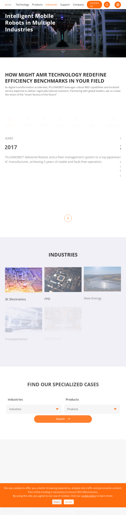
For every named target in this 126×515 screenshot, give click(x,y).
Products (37, 4)
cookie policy (88, 496)
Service (33, 468)
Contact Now (22, 44)
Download (35, 463)
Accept (68, 501)
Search (63, 417)
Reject (57, 501)
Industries (51, 4)
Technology (22, 4)
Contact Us (94, 4)
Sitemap (81, 510)
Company (78, 4)
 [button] (67, 218)
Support (65, 4)
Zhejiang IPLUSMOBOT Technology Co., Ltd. (42, 509)
